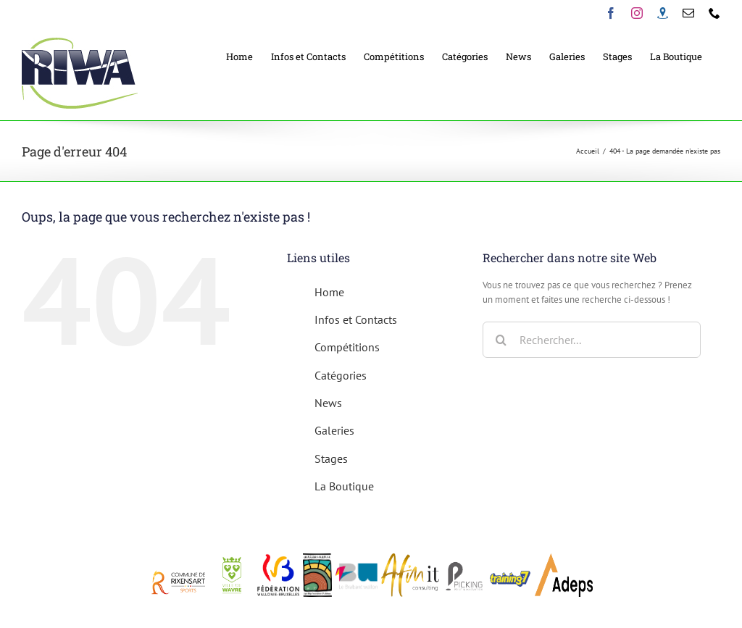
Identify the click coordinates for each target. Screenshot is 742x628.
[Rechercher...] (592, 340)
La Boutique (344, 486)
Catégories (340, 375)
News (328, 402)
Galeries (334, 430)
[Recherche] (501, 340)
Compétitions (347, 347)
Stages (331, 458)
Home (329, 292)
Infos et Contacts (355, 319)
